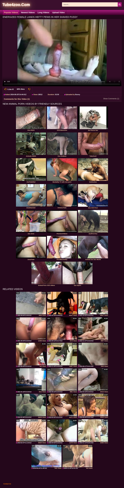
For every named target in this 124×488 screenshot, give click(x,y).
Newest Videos (28, 12)
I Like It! (9, 89)
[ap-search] (92, 4)
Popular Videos (11, 12)
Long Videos (43, 12)
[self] (13, 5)
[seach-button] (120, 4)
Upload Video (58, 12)
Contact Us (7, 484)
